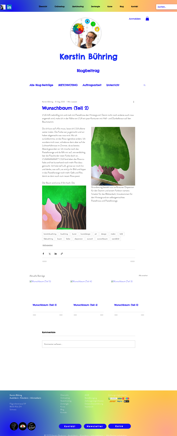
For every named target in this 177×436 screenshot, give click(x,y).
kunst (74, 234)
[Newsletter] (95, 426)
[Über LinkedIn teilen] (55, 253)
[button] (144, 85)
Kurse (109, 6)
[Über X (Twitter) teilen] (49, 253)
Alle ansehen (143, 275)
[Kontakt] (70, 426)
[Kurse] (119, 426)
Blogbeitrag (88, 70)
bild (121, 234)
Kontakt (134, 6)
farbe (68, 239)
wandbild (115, 239)
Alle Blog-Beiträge (41, 85)
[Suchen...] (166, 6)
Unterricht (112, 85)
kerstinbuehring (50, 234)
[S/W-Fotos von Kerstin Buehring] (3, 7)
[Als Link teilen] (62, 253)
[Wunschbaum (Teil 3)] (129, 290)
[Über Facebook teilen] (43, 253)
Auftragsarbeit (92, 85)
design (103, 234)
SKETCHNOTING (68, 85)
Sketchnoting (78, 6)
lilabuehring (48, 239)
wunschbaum (102, 239)
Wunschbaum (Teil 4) (85, 305)
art (96, 234)
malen (113, 234)
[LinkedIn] (9, 7)
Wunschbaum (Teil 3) (126, 305)
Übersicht (43, 6)
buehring (64, 234)
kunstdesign (85, 234)
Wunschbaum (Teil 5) (45, 305)
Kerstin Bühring (88, 56)
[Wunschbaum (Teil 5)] (48, 290)
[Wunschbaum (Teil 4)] (89, 290)
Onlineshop (60, 6)
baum (59, 239)
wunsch (90, 239)
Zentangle (95, 6)
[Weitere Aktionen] (133, 101)
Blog (125, 6)
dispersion (79, 239)
